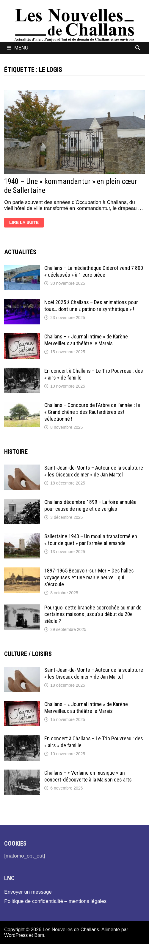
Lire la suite (26, 223)
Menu (17, 47)
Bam (39, 935)
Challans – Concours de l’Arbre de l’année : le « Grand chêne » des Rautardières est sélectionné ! (92, 412)
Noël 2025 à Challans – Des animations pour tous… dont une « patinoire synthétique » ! (91, 305)
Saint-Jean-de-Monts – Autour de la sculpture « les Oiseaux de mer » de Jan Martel (93, 471)
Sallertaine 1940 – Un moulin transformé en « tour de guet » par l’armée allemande (90, 539)
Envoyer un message (28, 892)
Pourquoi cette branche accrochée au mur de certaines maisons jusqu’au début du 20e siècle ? (93, 614)
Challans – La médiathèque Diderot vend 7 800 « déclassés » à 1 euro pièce (93, 271)
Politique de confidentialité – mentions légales (55, 901)
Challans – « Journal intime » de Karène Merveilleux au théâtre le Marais (86, 339)
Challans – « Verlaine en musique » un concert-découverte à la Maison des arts (88, 776)
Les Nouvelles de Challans (71, 929)
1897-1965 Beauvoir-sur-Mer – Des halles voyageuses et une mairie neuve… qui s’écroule (89, 577)
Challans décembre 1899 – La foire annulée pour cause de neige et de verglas (90, 505)
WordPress (16, 935)
